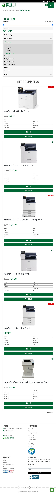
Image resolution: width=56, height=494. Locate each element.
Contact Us (30, 428)
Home (4, 10)
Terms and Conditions (32, 439)
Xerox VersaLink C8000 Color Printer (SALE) (19, 165)
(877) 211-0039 (50, 1)
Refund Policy (31, 435)
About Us (30, 446)
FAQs (29, 431)
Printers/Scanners (13, 10)
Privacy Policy (31, 444)
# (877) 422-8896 (7, 435)
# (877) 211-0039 (7, 433)
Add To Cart (28, 136)
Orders (4, 460)
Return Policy (31, 437)
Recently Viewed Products (8, 464)
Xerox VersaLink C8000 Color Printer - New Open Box (23, 220)
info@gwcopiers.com (8, 431)
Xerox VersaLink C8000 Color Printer (17, 328)
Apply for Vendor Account (8, 468)
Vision (29, 441)
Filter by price (6, 21)
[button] (28, 28)
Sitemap (4, 466)
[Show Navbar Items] (46, 5)
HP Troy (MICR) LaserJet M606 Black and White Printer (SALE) (26, 382)
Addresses (5, 462)
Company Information (32, 433)
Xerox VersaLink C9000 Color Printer (17, 274)
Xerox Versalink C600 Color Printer (16, 111)
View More (29, 132)
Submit (39, 473)
